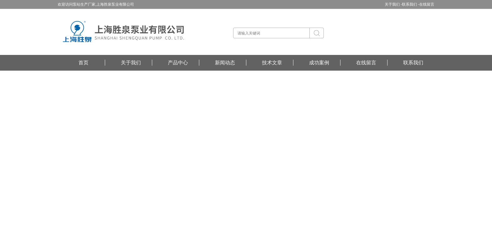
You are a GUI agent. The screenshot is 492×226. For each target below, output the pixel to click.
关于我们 (131, 62)
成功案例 (319, 62)
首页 (83, 62)
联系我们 (413, 62)
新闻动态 (225, 62)
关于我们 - (393, 4)
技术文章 (272, 62)
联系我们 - (410, 4)
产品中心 (178, 62)
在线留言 (426, 4)
